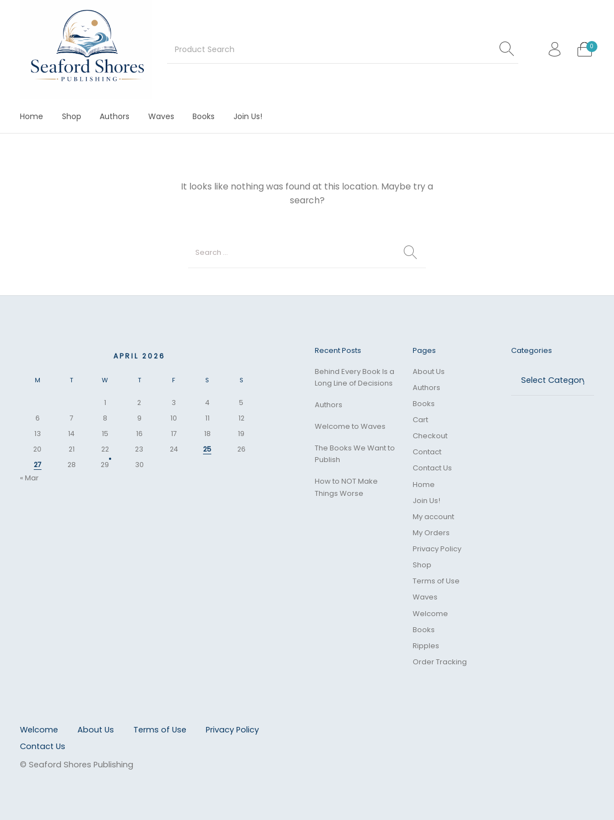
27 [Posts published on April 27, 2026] (37, 464)
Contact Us (432, 468)
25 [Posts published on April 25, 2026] (207, 449)
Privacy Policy (437, 549)
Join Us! (426, 500)
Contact (427, 452)
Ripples (426, 645)
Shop (422, 565)
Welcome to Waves (350, 426)
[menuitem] (32, 116)
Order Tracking (440, 662)
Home (424, 484)
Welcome (430, 613)
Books (424, 403)
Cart (420, 419)
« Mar (29, 478)
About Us (429, 371)
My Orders (431, 532)
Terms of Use (436, 581)
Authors (328, 404)
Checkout (430, 435)
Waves (425, 597)
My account (433, 516)
